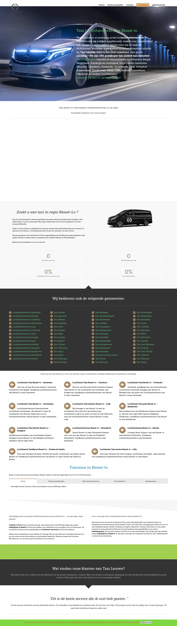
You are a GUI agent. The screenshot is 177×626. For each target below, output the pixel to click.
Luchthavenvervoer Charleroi (26, 320)
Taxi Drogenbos (102, 327)
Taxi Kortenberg (144, 316)
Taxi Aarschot (60, 316)
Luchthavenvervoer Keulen (25, 359)
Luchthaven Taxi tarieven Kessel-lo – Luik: (91, 404)
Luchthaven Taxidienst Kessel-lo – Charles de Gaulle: (41, 449)
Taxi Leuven (59, 312)
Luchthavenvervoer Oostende (26, 330)
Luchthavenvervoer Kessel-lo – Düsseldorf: (91, 428)
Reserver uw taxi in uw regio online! (98, 77)
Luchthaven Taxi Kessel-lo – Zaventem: (35, 383)
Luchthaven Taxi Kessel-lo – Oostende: (145, 383)
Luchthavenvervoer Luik (23, 327)
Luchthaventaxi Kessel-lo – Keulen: (143, 428)
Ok (142, 622)
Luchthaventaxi (86, 59)
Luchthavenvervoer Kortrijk (25, 344)
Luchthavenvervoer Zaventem (26, 312)
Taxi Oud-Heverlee (145, 344)
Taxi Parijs (59, 351)
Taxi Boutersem (102, 320)
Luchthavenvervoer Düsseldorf (26, 355)
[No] (174, 623)
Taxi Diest (58, 327)
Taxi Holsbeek (101, 337)
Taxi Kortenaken (144, 312)
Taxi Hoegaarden (103, 330)
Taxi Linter (142, 323)
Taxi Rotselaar (101, 351)
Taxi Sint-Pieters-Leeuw (106, 355)
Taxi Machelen (143, 330)
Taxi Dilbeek (101, 323)
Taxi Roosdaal (60, 362)
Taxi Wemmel (143, 359)
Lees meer (148, 622)
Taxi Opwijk (142, 341)
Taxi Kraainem (143, 320)
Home (78, 24)
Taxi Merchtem (144, 337)
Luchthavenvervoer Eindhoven (27, 351)
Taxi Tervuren (101, 362)
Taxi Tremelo (143, 355)
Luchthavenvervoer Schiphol (26, 348)
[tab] (23, 481)
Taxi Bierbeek (60, 323)
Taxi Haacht (59, 330)
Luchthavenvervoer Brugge (25, 337)
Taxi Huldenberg (103, 341)
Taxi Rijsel (58, 355)
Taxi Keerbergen (102, 348)
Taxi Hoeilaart (101, 334)
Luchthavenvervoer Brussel (25, 316)
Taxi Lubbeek (143, 327)
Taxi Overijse (143, 348)
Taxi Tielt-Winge (144, 351)
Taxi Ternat (100, 359)
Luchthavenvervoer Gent (24, 334)
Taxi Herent (59, 341)
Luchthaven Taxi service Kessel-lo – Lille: (118, 449)
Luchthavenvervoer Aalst (24, 341)
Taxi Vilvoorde (61, 348)
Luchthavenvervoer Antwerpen (27, 323)
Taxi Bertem (59, 320)
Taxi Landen (59, 337)
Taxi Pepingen (60, 359)
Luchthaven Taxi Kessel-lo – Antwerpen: (35, 404)
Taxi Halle (58, 334)
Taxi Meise (141, 334)
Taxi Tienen (59, 344)
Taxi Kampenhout (103, 344)
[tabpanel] (88, 488)
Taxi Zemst (142, 362)
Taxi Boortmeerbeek (104, 316)
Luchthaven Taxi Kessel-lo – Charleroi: (89, 383)
